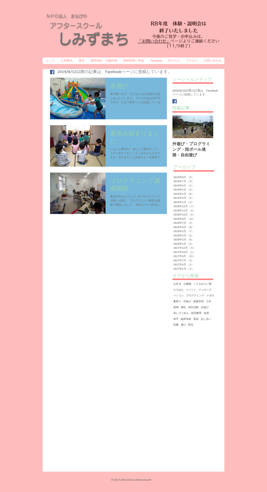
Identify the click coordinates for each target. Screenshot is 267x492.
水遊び (205, 307)
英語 (196, 319)
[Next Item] (207, 127)
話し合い (206, 319)
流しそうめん (181, 313)
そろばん (178, 289)
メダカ (210, 295)
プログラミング (195, 295)
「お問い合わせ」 (154, 41)
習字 (176, 319)
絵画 (206, 313)
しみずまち (100, 39)
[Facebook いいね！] (211, 476)
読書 (176, 324)
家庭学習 (198, 301)
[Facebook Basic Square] (52, 72)
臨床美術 (186, 319)
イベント (191, 289)
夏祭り (177, 301)
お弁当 (177, 283)
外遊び (187, 301)
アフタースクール (76, 25)
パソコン (178, 295)
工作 (208, 301)
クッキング (205, 289)
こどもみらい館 (202, 283)
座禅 (176, 307)
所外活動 (193, 307)
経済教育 (196, 313)
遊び (183, 324)
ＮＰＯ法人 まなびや (66, 16)
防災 (190, 324)
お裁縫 (187, 283)
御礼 (183, 307)
